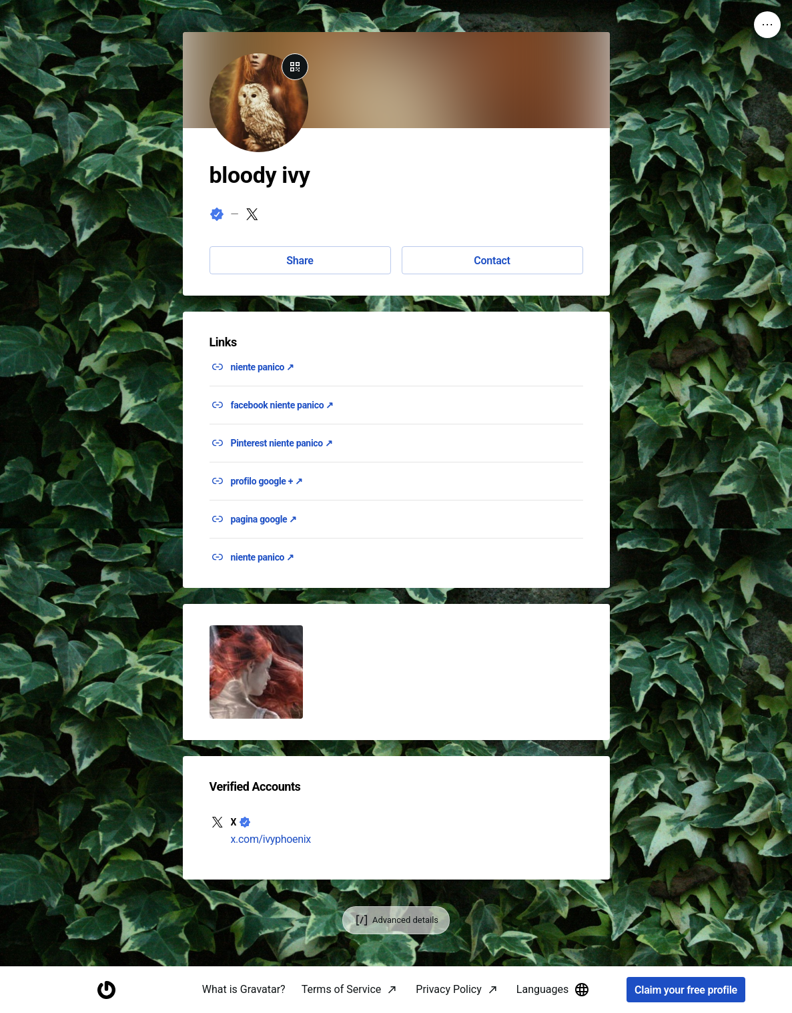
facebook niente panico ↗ (282, 405)
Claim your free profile (686, 990)
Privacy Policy (449, 989)
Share (299, 260)
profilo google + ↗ (267, 481)
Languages (553, 990)
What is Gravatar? (244, 989)
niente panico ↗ (263, 367)
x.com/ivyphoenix (271, 839)
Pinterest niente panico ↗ (282, 443)
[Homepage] (106, 990)
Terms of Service (342, 989)
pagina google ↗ (264, 519)
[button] (256, 672)
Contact (492, 260)
